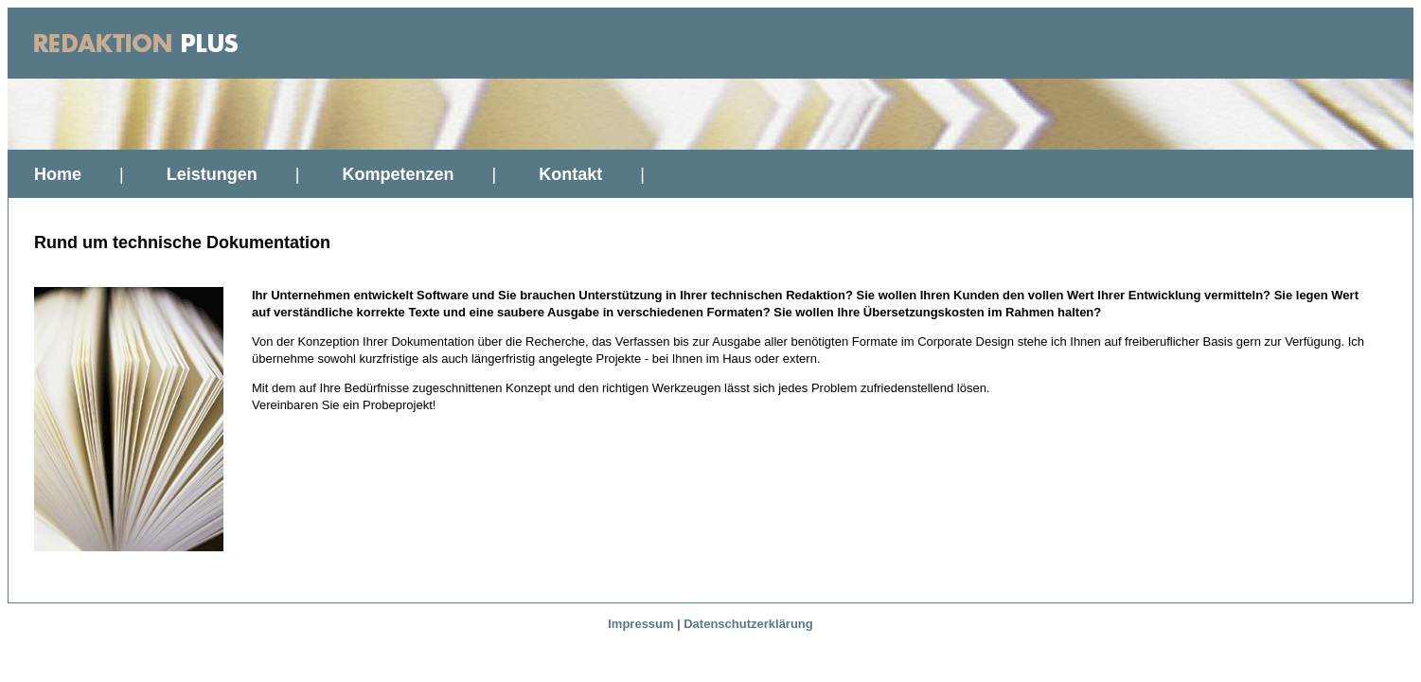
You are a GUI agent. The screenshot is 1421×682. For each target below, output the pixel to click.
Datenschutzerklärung (748, 624)
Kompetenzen (397, 174)
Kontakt (570, 174)
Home (57, 174)
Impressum (640, 624)
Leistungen (212, 174)
